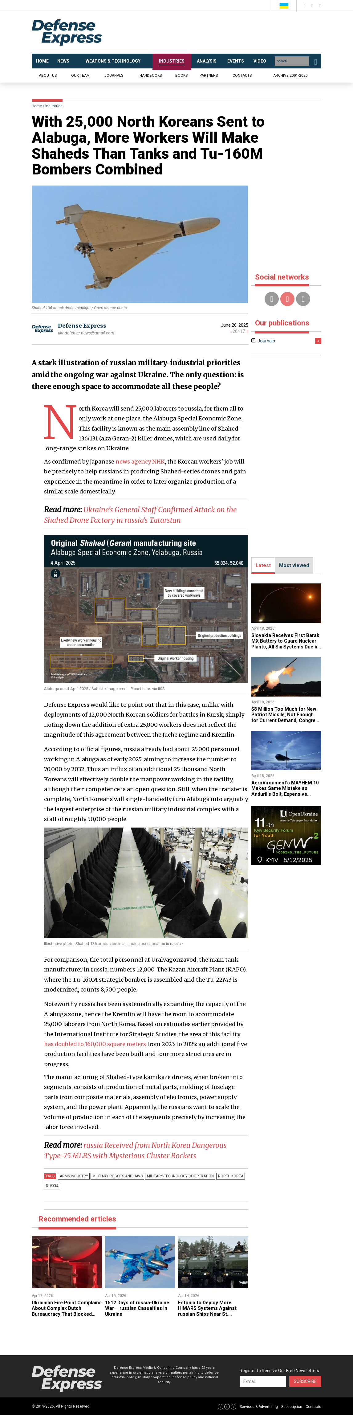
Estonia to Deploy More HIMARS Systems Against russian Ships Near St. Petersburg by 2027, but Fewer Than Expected (207, 1314)
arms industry (73, 1176)
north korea (227, 1176)
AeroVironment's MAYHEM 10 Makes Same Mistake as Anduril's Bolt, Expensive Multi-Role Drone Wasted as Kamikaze (285, 794)
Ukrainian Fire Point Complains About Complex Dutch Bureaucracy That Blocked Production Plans (62, 1311)
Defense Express (82, 325)
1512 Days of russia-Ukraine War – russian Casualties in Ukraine (138, 1308)
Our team (80, 75)
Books (181, 75)
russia (51, 1186)
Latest (263, 565)
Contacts (242, 75)
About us (48, 75)
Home (37, 106)
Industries (54, 106)
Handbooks (151, 75)
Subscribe (305, 1381)
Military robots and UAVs (116, 1176)
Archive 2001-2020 (290, 75)
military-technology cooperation (177, 1176)
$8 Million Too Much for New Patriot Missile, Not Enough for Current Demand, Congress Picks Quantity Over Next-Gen (284, 720)
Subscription (291, 1407)
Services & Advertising (259, 1407)
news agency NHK (140, 461)
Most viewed (294, 565)
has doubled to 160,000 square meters (96, 1044)
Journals (113, 75)
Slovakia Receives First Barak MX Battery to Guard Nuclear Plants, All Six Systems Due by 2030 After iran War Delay (286, 643)
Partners (209, 75)
